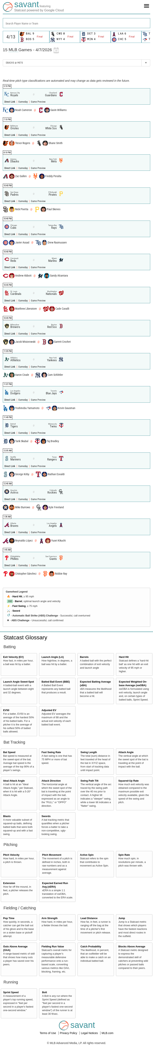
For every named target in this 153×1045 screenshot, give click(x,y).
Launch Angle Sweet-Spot (18, 681)
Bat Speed (9, 752)
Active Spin (87, 855)
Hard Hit (17, 596)
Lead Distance (88, 918)
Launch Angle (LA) (52, 657)
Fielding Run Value (52, 946)
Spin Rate (124, 855)
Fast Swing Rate (51, 752)
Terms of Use (48, 1033)
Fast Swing (19, 606)
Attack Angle (126, 752)
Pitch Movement (51, 855)
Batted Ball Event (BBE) (55, 681)
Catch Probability (90, 946)
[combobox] (76, 23)
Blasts (7, 816)
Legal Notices (90, 1033)
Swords (46, 816)
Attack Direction (51, 780)
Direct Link (10, 101)
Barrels (84, 657)
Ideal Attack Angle (14, 780)
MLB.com (107, 1033)
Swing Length (88, 752)
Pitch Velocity (11, 855)
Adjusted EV (48, 710)
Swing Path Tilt (89, 780)
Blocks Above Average (131, 946)
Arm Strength (49, 918)
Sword (16, 610)
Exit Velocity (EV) (13, 657)
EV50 (6, 710)
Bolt (44, 992)
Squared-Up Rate (128, 780)
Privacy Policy (69, 1033)
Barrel (18, 601)
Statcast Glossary (25, 637)
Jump (121, 918)
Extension (9, 883)
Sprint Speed (11, 992)
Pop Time (8, 918)
